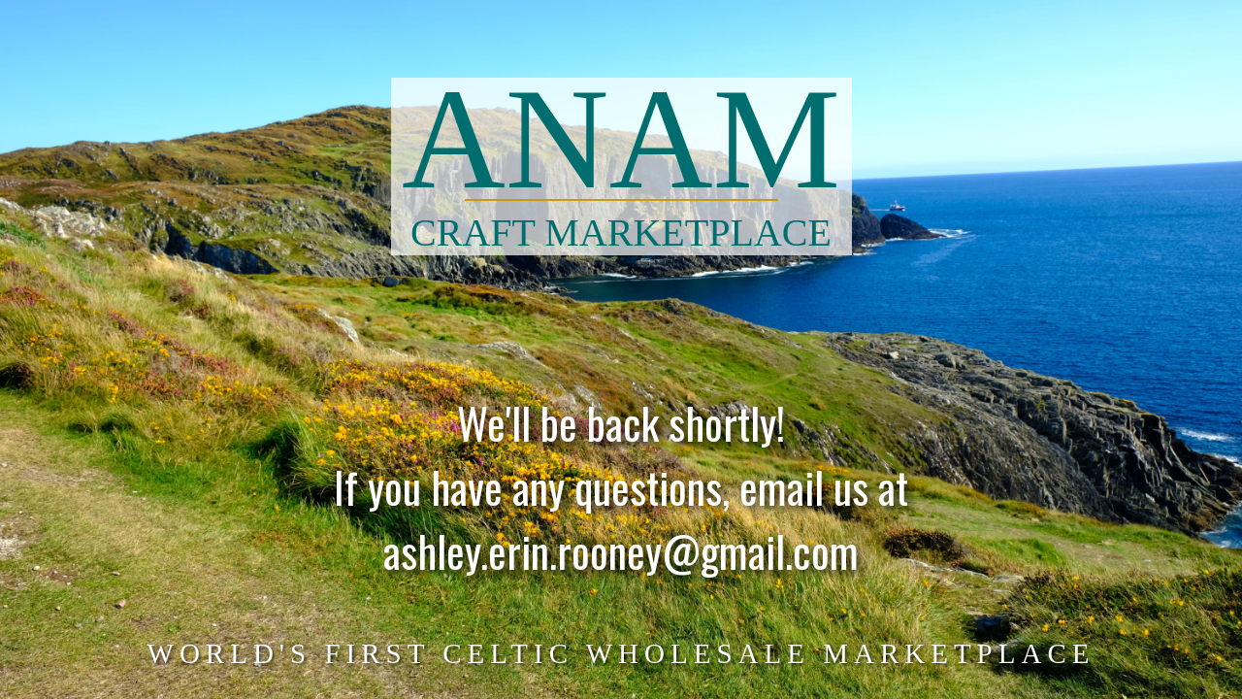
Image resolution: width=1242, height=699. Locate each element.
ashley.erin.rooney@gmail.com (621, 561)
